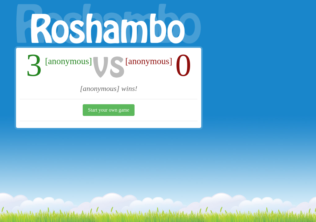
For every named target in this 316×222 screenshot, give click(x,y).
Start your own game (108, 110)
